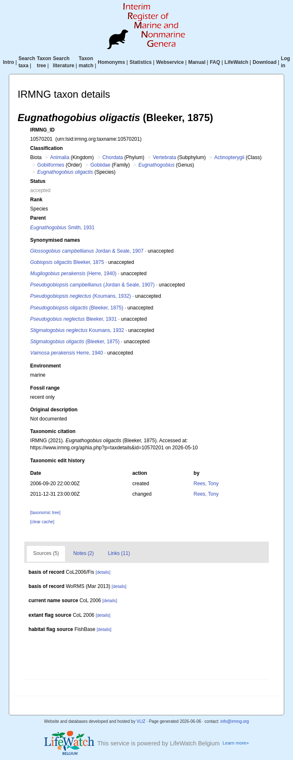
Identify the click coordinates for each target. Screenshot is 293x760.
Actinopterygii (229, 157)
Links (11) (119, 553)
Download (264, 62)
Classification (46, 148)
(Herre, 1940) (73, 273)
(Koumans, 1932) (80, 296)
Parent (37, 218)
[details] (103, 572)
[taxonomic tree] (45, 512)
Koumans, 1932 (77, 330)
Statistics (140, 62)
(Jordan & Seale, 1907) (92, 285)
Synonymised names (55, 240)
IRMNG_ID (42, 130)
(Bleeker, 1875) (76, 308)
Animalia (59, 157)
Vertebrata (164, 157)
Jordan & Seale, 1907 (87, 251)
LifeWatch (236, 62)
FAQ (215, 62)
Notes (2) (83, 553)
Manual (196, 62)
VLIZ (140, 721)
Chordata (112, 157)
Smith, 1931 (62, 228)
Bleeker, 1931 (73, 319)
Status (37, 181)
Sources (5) (46, 553)
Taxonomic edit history (57, 461)
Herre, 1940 (66, 353)
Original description (53, 410)
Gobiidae (100, 165)
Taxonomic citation (52, 431)
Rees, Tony (206, 483)
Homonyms (111, 62)
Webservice (170, 62)
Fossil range (45, 388)
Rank (36, 200)
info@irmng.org (234, 721)
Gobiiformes (50, 165)
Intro (8, 62)
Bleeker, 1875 (67, 262)
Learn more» (235, 742)
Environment (45, 366)
